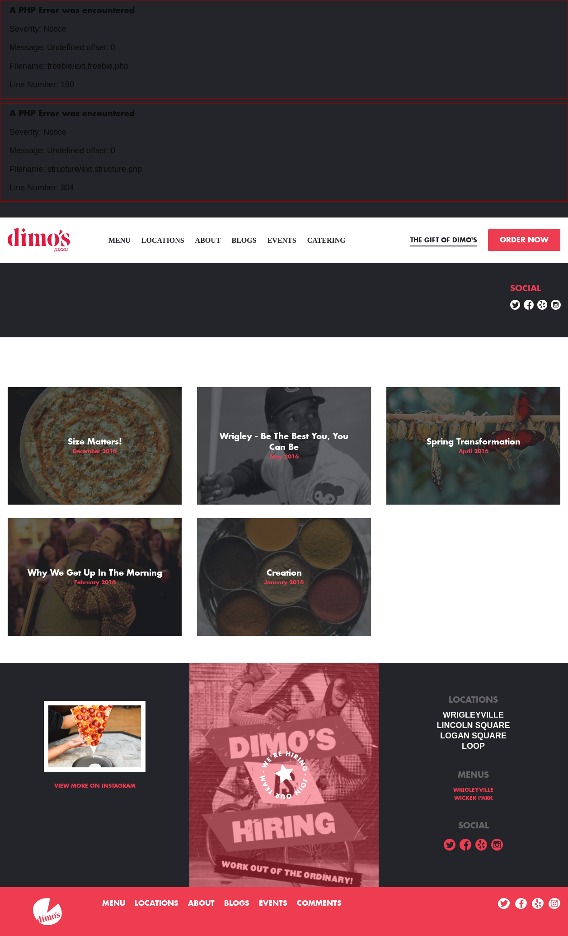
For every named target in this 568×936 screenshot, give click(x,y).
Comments (319, 903)
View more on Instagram (95, 786)
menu (119, 240)
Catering (326, 240)
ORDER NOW (524, 240)
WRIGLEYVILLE (473, 714)
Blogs (244, 240)
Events (282, 240)
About (208, 240)
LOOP (473, 746)
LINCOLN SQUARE (473, 725)
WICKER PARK (473, 798)
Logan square (473, 735)
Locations (162, 240)
